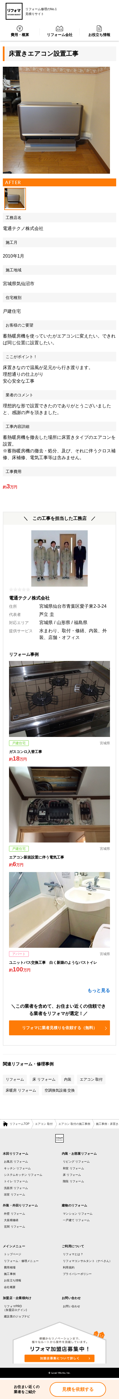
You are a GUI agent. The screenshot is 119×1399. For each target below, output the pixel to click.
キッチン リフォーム (17, 1168)
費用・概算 (20, 31)
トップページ (12, 1254)
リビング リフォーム (76, 1161)
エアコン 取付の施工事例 (74, 1123)
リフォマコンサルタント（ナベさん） (87, 1260)
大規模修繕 (11, 1220)
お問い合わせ (71, 1306)
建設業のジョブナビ (17, 1316)
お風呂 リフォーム (16, 1161)
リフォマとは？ (73, 1254)
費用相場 (10, 1267)
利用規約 (68, 1267)
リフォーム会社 (59, 31)
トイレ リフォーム (16, 1181)
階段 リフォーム (73, 1181)
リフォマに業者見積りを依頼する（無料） (64, 1027)
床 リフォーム (72, 1174)
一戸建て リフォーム (76, 1220)
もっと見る (98, 990)
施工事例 (10, 1273)
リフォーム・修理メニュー (21, 1260)
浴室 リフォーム (14, 1194)
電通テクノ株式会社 (23, 228)
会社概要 (10, 1287)
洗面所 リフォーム (16, 1188)
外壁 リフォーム (14, 1213)
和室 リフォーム (73, 1168)
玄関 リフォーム (14, 1226)
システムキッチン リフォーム (23, 1174)
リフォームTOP (19, 1123)
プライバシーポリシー (77, 1273)
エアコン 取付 (44, 1123)
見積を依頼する (78, 1389)
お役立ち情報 (99, 31)
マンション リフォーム (78, 1213)
